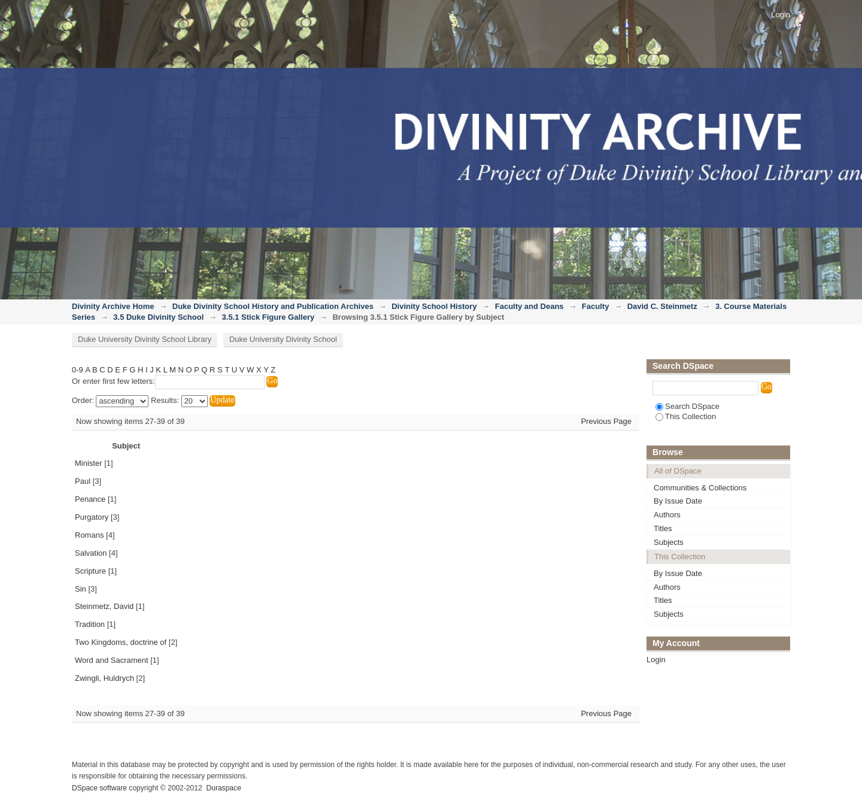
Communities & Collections (700, 487)
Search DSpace (687, 406)
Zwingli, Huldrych (104, 678)
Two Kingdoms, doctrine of (120, 642)
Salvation (91, 552)
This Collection (685, 416)
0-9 (77, 369)
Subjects (669, 542)
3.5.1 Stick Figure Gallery (268, 317)
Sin (80, 588)
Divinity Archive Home (113, 306)
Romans (89, 535)
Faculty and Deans (529, 306)
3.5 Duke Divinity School (158, 317)
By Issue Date (678, 500)
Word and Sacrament (111, 660)
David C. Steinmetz (662, 306)
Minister (88, 463)
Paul (82, 481)
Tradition (90, 624)
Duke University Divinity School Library (144, 339)
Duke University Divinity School (283, 339)
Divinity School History (433, 306)
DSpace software (99, 788)
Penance (90, 499)
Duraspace (223, 788)
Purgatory (91, 517)
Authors (667, 514)
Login (780, 14)
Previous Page (606, 421)
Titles (663, 528)
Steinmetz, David (104, 606)
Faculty (595, 306)
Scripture (90, 570)
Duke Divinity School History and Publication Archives (273, 306)
